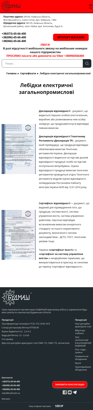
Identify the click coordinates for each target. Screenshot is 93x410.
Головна (11, 73)
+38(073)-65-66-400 (14, 33)
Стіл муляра (7, 339)
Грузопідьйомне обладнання (83, 368)
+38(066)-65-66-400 (14, 41)
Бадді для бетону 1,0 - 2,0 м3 (15, 335)
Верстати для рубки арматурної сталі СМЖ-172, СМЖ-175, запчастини (35, 343)
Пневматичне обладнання (81, 358)
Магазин (6, 398)
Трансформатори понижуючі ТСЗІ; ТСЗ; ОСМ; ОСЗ (26, 323)
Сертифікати (28, 73)
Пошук (87, 63)
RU (90, 8)
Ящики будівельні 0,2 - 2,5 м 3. (16, 331)
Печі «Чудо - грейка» (81, 351)
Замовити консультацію (69, 384)
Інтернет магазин (70, 37)
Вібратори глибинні (80, 332)
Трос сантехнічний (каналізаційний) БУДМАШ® (83, 341)
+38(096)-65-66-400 (14, 37)
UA (90, 4)
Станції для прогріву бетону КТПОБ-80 (20, 327)
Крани (78, 363)
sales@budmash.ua (11, 393)
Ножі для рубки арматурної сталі (83, 325)
